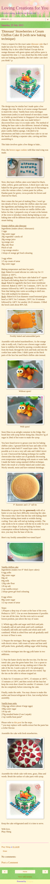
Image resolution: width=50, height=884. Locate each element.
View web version (25, 877)
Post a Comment (9, 862)
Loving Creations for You (24, 7)
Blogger (30, 881)
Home (25, 872)
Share (5, 851)
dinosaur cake (37, 44)
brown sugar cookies (18, 150)
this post (17, 722)
